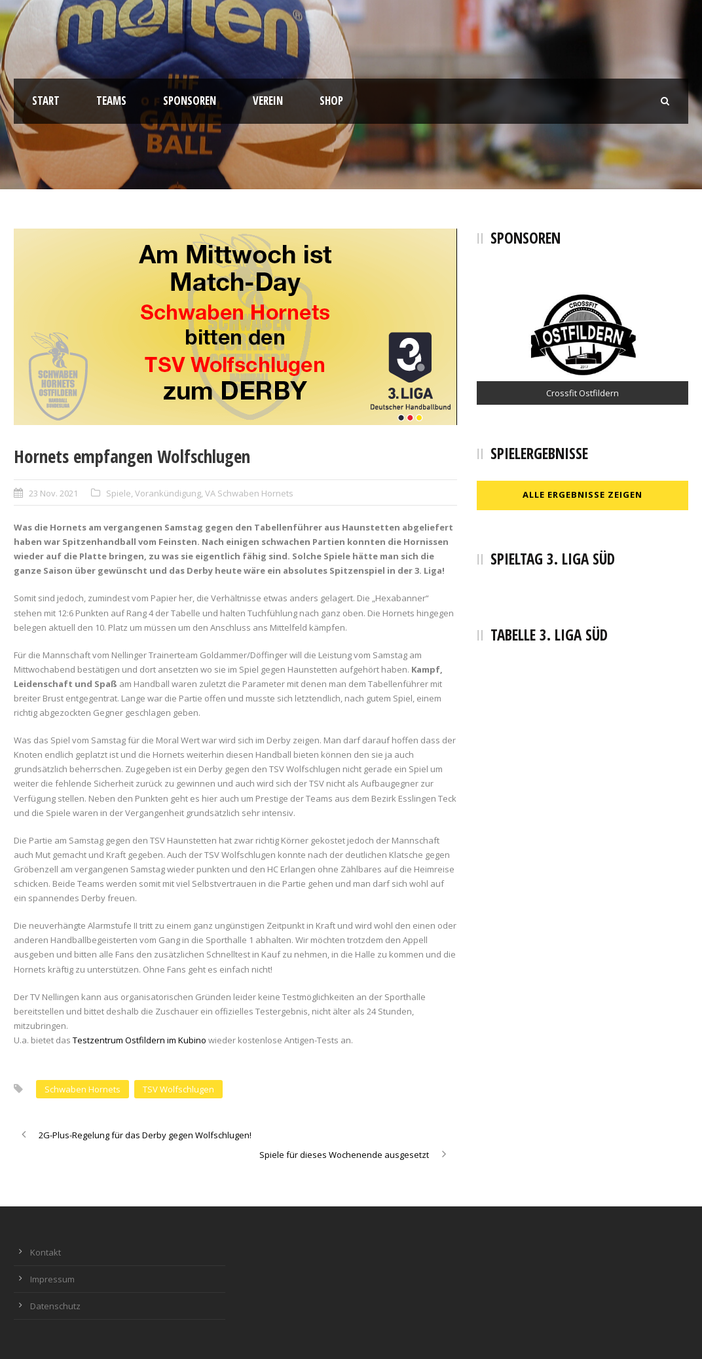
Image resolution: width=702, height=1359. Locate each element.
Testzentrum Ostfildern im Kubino (139, 1040)
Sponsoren (189, 100)
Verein (268, 100)
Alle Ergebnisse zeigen (582, 494)
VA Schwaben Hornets (249, 493)
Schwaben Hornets (82, 1089)
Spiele (118, 493)
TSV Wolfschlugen (178, 1089)
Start (46, 100)
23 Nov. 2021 (53, 493)
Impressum (52, 1279)
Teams (111, 100)
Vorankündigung (168, 493)
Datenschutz (55, 1306)
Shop (331, 100)
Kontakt (45, 1252)
